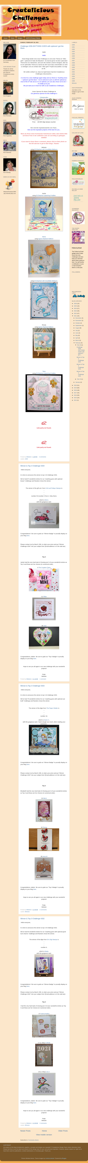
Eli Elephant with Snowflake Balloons (45, 149)
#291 (73, 69)
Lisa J (48, 1072)
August (77, 328)
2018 (75, 390)
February (78, 343)
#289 (73, 65)
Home (5, 38)
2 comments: (43, 457)
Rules (12, 38)
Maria (44, 237)
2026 (75, 303)
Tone (44, 371)
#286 (73, 58)
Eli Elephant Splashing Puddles (46, 195)
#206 (26, 459)
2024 (75, 308)
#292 (73, 72)
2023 (75, 311)
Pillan (45, 596)
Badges (20, 38)
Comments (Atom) (33, 1140)
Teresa (45, 827)
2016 (75, 395)
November (78, 320)
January (77, 382)
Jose (45, 625)
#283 (73, 51)
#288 (73, 63)
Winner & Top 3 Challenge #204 (32, 466)
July (76, 330)
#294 (73, 76)
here (28, 535)
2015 (75, 397)
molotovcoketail (49, 1158)
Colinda (47, 1042)
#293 (73, 74)
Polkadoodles (44, 97)
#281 (73, 47)
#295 (73, 78)
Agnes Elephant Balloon (45, 238)
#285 (73, 56)
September (78, 325)
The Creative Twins (45, 567)
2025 (75, 306)
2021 (75, 316)
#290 (73, 67)
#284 (73, 53)
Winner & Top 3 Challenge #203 (32, 686)
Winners (27, 911)
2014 (75, 400)
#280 (73, 45)
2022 (75, 313)
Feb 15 (79, 379)
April (76, 338)
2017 (75, 392)
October (77, 323)
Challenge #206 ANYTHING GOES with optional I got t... (81, 350)
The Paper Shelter (52, 708)
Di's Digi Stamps (52, 939)
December (78, 318)
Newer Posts (25, 1131)
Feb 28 (79, 345)
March (77, 340)
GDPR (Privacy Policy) (33, 38)
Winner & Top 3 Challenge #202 (32, 919)
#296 (73, 81)
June (77, 333)
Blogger (64, 1158)
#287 (73, 60)
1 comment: (43, 679)
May (76, 335)
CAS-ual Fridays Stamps (53, 488)
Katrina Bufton (44, 1013)
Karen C (46, 720)
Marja (46, 951)
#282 (73, 49)
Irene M (45, 856)
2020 (75, 385)
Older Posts (63, 1131)
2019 (75, 387)
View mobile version (44, 1135)
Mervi (46, 500)
